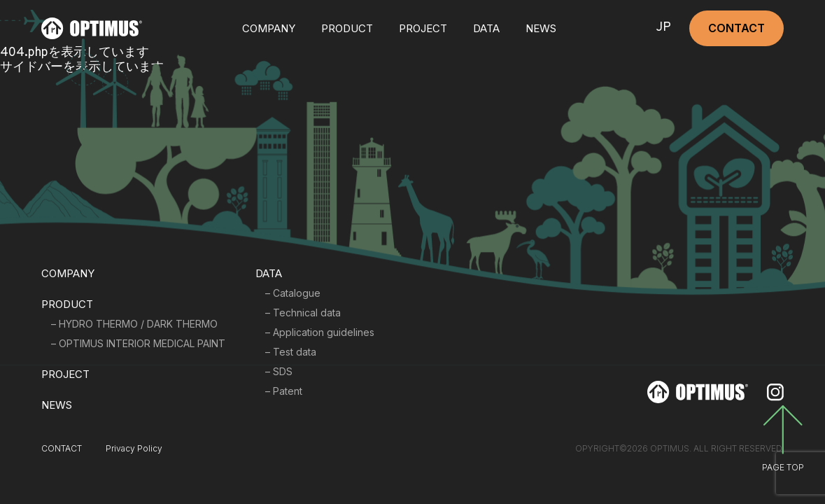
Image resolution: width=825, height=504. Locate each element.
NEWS (541, 28)
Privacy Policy (134, 448)
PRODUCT (67, 304)
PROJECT (423, 28)
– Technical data (303, 312)
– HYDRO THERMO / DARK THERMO (134, 324)
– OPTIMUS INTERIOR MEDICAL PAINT (138, 343)
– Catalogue (292, 293)
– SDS (278, 371)
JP (663, 28)
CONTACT (736, 28)
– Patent (283, 391)
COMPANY (268, 28)
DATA (486, 28)
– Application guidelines (319, 332)
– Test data (290, 352)
